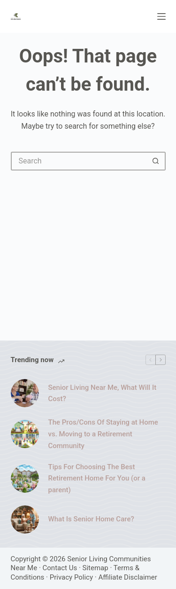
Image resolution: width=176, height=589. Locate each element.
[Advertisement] (88, 250)
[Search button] (156, 161)
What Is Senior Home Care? (91, 519)
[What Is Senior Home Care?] (25, 519)
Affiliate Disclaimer (127, 577)
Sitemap (95, 568)
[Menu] (161, 16)
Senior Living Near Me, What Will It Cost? (102, 393)
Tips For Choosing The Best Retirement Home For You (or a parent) (96, 479)
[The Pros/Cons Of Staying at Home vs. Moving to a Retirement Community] (25, 434)
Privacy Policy (71, 577)
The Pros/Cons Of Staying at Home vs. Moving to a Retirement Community (103, 434)
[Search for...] (79, 161)
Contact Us (60, 568)
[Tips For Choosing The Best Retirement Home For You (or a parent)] (25, 479)
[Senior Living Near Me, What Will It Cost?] (25, 393)
